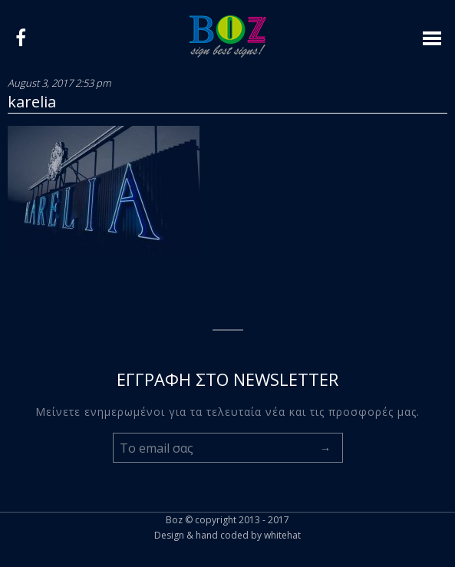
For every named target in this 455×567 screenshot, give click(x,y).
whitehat (282, 535)
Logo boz (228, 36)
